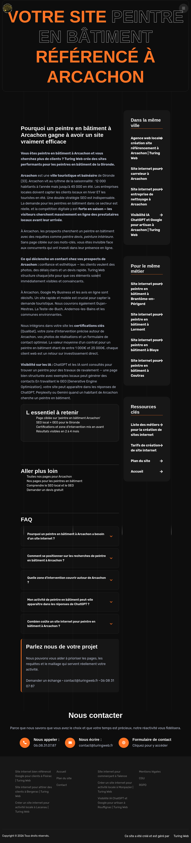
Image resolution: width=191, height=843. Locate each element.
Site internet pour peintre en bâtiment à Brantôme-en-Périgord (146, 294)
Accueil (137, 471)
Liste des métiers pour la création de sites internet (146, 430)
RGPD (142, 785)
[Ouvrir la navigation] (183, 8)
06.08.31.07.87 (45, 745)
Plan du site (140, 461)
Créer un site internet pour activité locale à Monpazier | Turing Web (115, 787)
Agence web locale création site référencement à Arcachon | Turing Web (146, 148)
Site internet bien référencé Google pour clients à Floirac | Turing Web (33, 776)
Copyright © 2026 (13, 835)
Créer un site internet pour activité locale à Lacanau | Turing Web (32, 807)
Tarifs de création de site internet (145, 447)
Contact (61, 785)
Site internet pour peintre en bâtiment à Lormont (146, 321)
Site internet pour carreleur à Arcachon (146, 174)
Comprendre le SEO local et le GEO (50, 485)
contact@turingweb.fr (81, 681)
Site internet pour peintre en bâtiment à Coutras (146, 368)
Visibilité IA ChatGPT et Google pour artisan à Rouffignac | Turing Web (113, 803)
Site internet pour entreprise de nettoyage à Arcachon (146, 196)
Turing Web (181, 836)
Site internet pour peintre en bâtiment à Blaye (146, 345)
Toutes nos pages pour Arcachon (49, 476)
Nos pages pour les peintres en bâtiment (54, 481)
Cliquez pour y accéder (150, 745)
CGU (142, 778)
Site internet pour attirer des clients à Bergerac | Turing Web (33, 792)
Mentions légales (150, 771)
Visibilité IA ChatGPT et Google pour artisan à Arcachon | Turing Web (146, 225)
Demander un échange (43, 681)
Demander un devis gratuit (45, 490)
